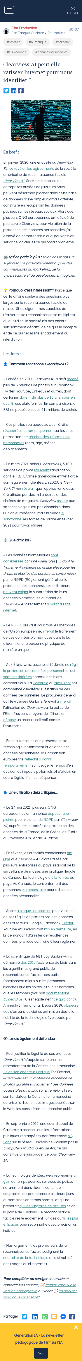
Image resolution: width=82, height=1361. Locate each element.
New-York (62, 683)
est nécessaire (34, 889)
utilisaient (41, 470)
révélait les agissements (34, 168)
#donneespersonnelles (51, 52)
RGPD (49, 819)
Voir (41, 1353)
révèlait (28, 488)
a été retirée (58, 877)
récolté (73, 379)
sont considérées (17, 677)
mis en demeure (57, 929)
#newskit (13, 42)
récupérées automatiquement (28, 430)
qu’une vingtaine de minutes (42, 1206)
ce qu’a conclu (65, 999)
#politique (63, 42)
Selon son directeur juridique (26, 1072)
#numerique (37, 42)
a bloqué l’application (34, 911)
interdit (48, 631)
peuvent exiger (15, 592)
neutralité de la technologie (25, 1257)
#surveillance (16, 52)
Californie (40, 683)
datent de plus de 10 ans (40, 397)
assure (62, 500)
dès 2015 (28, 962)
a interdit (64, 701)
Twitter (67, 923)
